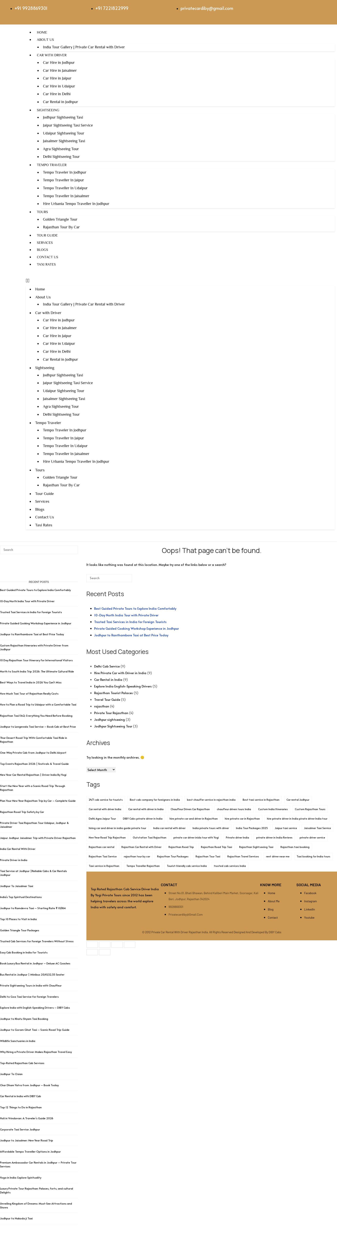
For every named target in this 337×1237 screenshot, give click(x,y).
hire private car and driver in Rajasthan (194, 818)
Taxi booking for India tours (313, 856)
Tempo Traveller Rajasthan (143, 865)
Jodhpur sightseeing (109, 719)
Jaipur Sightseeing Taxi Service (68, 125)
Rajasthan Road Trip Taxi (216, 847)
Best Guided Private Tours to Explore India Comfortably (135, 608)
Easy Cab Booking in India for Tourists (23, 952)
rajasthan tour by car (137, 856)
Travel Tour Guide (107, 699)
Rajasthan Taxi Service (103, 856)
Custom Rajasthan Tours (310, 809)
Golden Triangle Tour (60, 219)
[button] (180, 280)
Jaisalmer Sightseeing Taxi (64, 141)
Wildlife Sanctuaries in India (17, 1041)
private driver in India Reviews (274, 837)
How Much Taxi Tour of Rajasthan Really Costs (29, 693)
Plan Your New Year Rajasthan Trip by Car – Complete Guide (38, 801)
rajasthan (101, 706)
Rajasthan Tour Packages (172, 856)
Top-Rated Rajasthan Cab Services (22, 1063)
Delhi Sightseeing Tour (61, 156)
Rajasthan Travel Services (243, 856)
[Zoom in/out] (92, 944)
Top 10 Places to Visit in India (18, 919)
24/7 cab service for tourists (106, 799)
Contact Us (47, 257)
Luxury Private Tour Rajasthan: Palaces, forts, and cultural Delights (36, 1190)
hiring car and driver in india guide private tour (117, 828)
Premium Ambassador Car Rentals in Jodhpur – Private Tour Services (38, 1164)
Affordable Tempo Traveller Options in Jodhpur (30, 1151)
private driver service (312, 837)
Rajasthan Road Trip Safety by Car (22, 812)
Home (42, 32)
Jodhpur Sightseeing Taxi (63, 117)
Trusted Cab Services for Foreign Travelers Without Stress (37, 941)
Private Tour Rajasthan (111, 712)
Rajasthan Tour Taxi (208, 856)
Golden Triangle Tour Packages (19, 930)
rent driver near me (278, 856)
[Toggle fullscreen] (104, 944)
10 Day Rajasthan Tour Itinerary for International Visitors (36, 660)
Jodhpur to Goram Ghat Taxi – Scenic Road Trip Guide (34, 1030)
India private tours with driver (211, 828)
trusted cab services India (230, 865)
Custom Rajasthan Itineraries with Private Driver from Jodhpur (34, 647)
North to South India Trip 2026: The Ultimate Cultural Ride (37, 671)
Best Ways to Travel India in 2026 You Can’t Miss (30, 682)
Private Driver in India (13, 860)
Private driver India (237, 837)
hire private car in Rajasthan (242, 818)
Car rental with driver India (105, 809)
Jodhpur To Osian (11, 1074)
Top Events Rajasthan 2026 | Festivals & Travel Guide (34, 764)
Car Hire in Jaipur (57, 78)
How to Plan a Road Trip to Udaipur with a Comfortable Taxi (38, 704)
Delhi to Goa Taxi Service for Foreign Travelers (29, 997)
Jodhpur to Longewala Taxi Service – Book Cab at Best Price (38, 726)
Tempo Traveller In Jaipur (63, 180)
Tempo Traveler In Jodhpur (64, 172)
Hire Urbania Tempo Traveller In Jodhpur (76, 204)
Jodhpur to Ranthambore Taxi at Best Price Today (131, 635)
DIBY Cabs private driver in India (142, 818)
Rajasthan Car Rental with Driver (141, 847)
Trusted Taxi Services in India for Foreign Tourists (130, 621)
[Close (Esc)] (129, 944)
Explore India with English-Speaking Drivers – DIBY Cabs (35, 1007)
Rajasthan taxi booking (294, 847)
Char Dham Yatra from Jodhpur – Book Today (29, 1085)
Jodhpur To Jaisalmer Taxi (16, 886)
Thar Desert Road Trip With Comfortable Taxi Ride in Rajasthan (33, 740)
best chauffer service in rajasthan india (211, 799)
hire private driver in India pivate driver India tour (297, 818)
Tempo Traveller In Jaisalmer (66, 196)
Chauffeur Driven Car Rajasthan (190, 809)
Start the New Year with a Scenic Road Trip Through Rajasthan (32, 788)
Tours (42, 212)
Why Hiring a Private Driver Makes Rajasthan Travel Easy (36, 1052)
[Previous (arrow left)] (92, 952)
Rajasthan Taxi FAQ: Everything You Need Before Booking (36, 716)
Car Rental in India (108, 679)
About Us (45, 40)
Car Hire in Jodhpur (59, 62)
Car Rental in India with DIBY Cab (20, 1096)
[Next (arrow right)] (104, 952)
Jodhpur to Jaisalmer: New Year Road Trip (26, 1140)
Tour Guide (47, 235)
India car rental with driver (169, 828)
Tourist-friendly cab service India (187, 865)
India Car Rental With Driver (17, 849)
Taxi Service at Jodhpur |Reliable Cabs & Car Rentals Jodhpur (33, 873)
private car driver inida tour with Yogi (196, 837)
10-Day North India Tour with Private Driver (126, 615)
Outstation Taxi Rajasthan (149, 837)
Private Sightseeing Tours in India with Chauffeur (31, 985)
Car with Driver (52, 55)
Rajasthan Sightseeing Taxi (256, 847)
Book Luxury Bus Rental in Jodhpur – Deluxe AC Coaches (35, 963)
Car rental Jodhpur (297, 799)
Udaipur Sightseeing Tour (63, 133)
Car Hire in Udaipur (59, 86)
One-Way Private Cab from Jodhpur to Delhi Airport (33, 752)
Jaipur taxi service (286, 828)
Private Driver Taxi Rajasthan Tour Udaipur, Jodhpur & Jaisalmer (34, 825)
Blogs (42, 250)
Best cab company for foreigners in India (155, 799)
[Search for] (109, 578)
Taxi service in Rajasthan (104, 865)
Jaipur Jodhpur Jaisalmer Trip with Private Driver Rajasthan (38, 838)
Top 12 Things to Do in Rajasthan (21, 1107)
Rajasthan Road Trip (181, 847)
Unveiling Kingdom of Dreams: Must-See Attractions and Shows (36, 1205)
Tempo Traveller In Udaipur (65, 188)
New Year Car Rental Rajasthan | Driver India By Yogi (33, 775)
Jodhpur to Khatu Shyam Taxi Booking (24, 1019)
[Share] (117, 944)
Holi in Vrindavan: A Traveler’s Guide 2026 (26, 1118)
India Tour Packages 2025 (252, 828)
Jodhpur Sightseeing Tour (113, 726)
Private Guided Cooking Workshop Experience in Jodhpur (136, 628)
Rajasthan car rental (101, 847)
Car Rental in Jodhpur (60, 102)
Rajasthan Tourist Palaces (113, 692)
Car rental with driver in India (146, 809)
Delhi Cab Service (107, 666)
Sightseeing (48, 110)
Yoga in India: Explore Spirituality (20, 1177)
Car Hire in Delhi (56, 94)
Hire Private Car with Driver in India (120, 672)
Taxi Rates (46, 264)
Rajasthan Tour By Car (61, 227)
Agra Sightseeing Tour (61, 149)
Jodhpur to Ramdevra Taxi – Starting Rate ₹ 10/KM (33, 908)
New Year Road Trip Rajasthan (107, 837)
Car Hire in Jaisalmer (60, 70)
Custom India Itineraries (273, 809)
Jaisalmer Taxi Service (317, 828)
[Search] (122, 580)
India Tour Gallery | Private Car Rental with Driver (84, 47)
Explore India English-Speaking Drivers (123, 686)
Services (45, 243)
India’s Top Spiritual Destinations (21, 897)
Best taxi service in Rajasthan (261, 799)
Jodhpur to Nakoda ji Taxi (16, 1218)
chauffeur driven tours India (234, 809)
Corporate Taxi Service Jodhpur (20, 1129)
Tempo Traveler (52, 165)
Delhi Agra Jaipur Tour (102, 818)
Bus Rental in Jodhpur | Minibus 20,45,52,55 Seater (32, 974)
